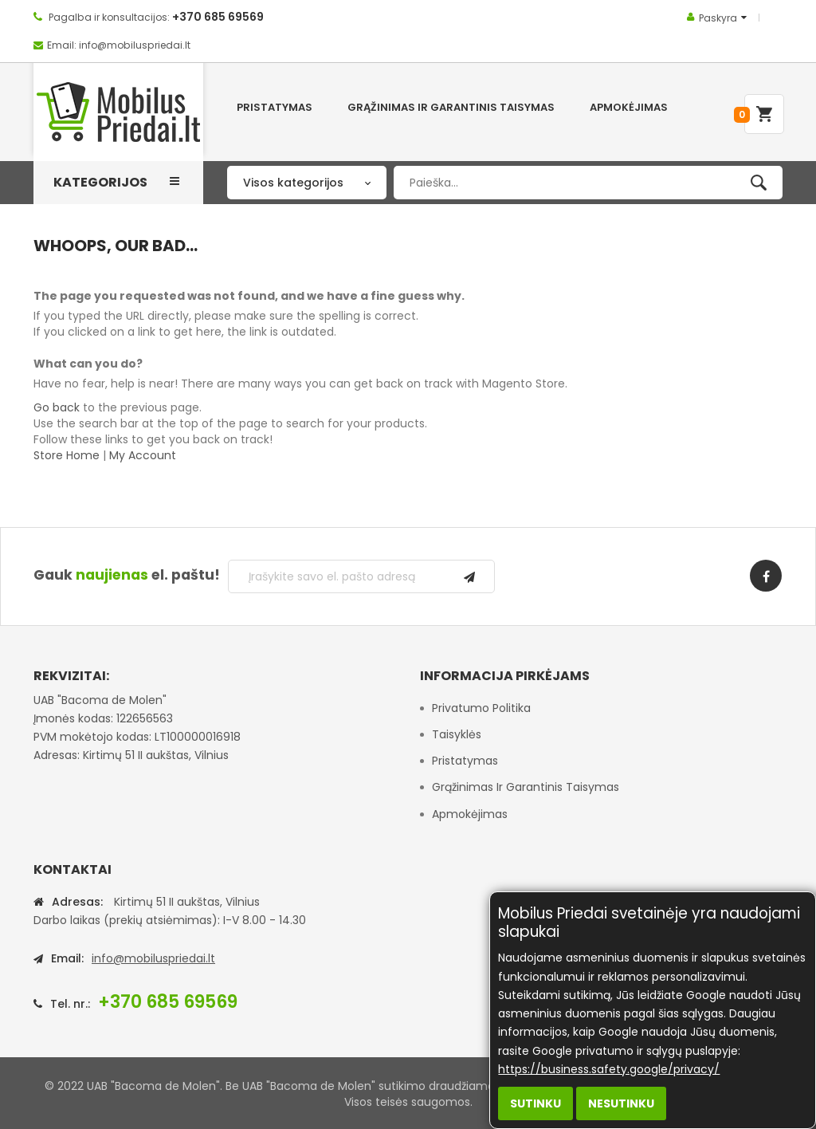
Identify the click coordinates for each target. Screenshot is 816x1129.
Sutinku (535, 1103)
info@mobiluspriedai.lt (153, 958)
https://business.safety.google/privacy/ (609, 1069)
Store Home (66, 455)
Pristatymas (465, 761)
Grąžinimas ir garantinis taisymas (525, 787)
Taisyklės (456, 734)
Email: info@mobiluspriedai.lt (118, 45)
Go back (56, 407)
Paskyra (718, 18)
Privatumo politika (481, 708)
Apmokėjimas (470, 814)
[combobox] (588, 182)
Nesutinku (621, 1103)
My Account (142, 455)
